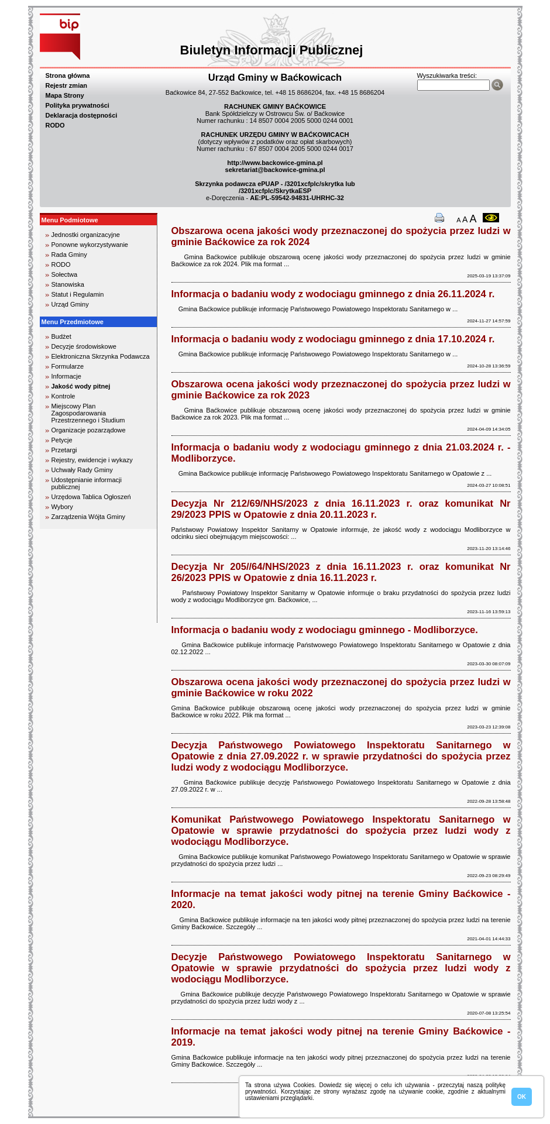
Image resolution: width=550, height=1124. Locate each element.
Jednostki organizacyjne (85, 234)
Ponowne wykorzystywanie (89, 244)
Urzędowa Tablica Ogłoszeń (91, 496)
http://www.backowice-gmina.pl (274, 162)
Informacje (66, 376)
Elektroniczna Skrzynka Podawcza (100, 356)
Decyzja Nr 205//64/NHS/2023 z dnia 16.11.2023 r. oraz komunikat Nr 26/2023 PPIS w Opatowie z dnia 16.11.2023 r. (341, 572)
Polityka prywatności (77, 105)
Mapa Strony (65, 95)
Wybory (62, 506)
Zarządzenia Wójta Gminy (88, 516)
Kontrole (63, 396)
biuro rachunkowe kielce (77, 617)
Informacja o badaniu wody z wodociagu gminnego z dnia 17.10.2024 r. (333, 339)
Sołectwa (64, 274)
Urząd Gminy (70, 304)
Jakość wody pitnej (81, 386)
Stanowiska (67, 284)
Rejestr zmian (67, 85)
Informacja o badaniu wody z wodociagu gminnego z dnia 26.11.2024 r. (333, 293)
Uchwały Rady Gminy (82, 469)
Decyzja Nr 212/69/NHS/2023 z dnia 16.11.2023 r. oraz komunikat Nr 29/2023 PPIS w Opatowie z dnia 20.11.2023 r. (341, 509)
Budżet (61, 336)
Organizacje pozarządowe (88, 430)
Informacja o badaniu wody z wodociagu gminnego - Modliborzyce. (324, 629)
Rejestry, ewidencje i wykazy (92, 459)
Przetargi (64, 449)
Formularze (67, 366)
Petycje (62, 440)
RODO (55, 125)
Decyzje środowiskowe (83, 346)
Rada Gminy (69, 254)
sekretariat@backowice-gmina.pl (275, 169)
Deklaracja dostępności (82, 115)
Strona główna (68, 75)
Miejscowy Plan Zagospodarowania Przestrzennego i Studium (88, 413)
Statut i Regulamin (77, 294)
